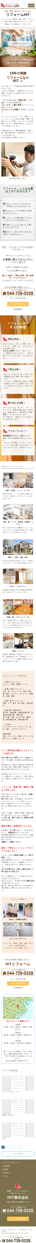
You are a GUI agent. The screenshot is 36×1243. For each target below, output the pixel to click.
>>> (20, 1147)
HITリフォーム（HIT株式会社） (19, 1229)
